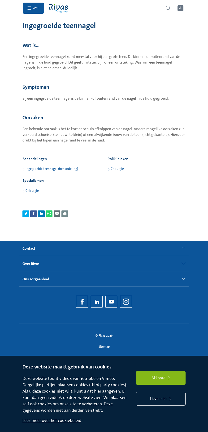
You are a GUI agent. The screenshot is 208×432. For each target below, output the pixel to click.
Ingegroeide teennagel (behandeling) (52, 169)
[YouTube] (111, 302)
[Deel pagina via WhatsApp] (49, 213)
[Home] (59, 8)
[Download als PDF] (64, 213)
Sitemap (104, 347)
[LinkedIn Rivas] (97, 302)
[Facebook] (82, 302)
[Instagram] (126, 302)
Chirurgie (117, 169)
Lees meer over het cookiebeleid (51, 420)
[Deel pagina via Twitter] (25, 213)
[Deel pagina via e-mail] (57, 213)
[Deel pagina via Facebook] (33, 213)
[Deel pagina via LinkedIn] (41, 213)
